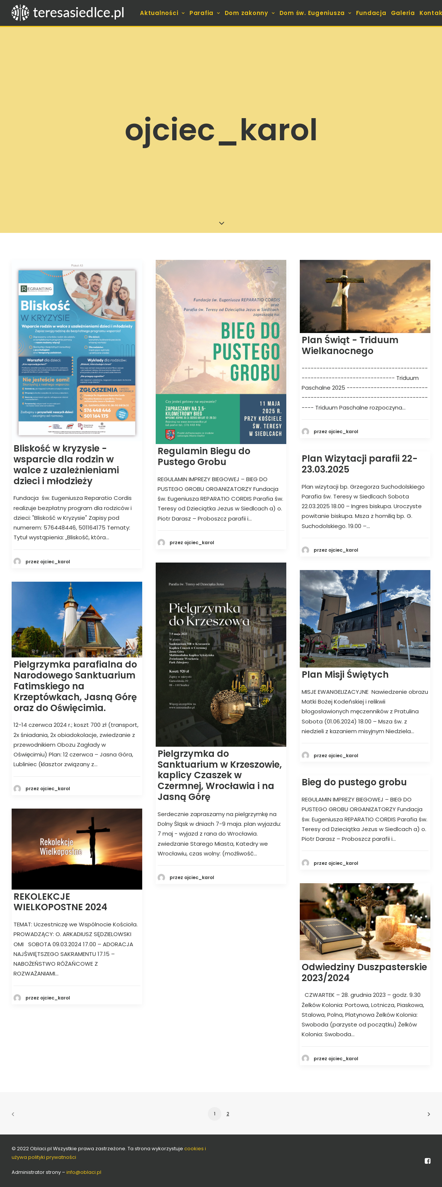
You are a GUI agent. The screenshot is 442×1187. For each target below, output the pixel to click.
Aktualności (162, 13)
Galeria (403, 13)
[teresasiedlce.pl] (73, 13)
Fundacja (371, 13)
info (83, 1172)
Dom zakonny (250, 13)
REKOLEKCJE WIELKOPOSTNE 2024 (60, 902)
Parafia (204, 13)
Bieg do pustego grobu (354, 782)
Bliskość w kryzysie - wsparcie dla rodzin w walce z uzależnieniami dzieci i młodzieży (66, 464)
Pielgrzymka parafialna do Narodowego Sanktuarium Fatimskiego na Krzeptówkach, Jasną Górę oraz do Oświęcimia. (75, 686)
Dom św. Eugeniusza (316, 13)
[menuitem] (162, 13)
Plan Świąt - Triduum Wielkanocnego (350, 345)
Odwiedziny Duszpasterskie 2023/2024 (364, 972)
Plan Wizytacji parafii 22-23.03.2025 (360, 464)
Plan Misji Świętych (345, 674)
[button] (77, 350)
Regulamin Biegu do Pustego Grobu (204, 456)
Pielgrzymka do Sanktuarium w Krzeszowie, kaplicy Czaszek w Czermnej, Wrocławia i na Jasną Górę (220, 775)
